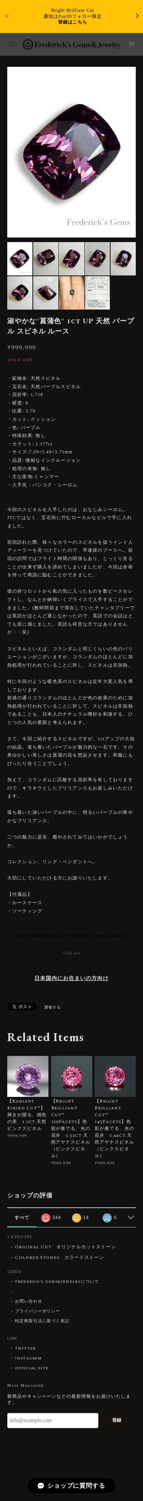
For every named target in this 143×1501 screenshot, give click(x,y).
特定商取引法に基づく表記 (42, 1321)
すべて (21, 1217)
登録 (116, 1420)
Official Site (31, 1368)
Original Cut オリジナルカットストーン (65, 1247)
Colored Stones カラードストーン (59, 1258)
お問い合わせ (28, 1301)
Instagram (28, 1358)
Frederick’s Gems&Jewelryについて (57, 1282)
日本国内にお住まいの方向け (71, 978)
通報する (52, 1007)
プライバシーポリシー (38, 1311)
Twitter (25, 1348)
